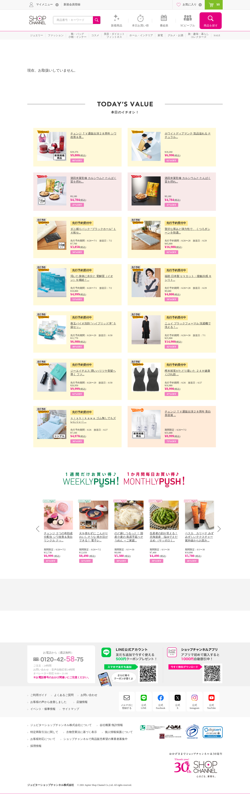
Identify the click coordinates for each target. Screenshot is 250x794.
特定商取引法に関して (44, 732)
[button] (213, 732)
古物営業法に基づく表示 (81, 732)
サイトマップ (70, 708)
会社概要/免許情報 (111, 725)
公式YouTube (211, 706)
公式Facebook (160, 706)
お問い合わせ (89, 695)
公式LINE (143, 706)
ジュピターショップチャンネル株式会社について (61, 725)
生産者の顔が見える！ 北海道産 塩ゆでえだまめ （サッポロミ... (164, 537)
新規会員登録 (72, 4)
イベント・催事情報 (42, 708)
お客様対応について (42, 739)
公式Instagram (194, 706)
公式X (177, 706)
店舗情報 (82, 702)
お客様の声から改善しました (48, 702)
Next (218, 528)
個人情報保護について (119, 732)
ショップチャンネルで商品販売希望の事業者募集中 (95, 739)
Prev (39, 528)
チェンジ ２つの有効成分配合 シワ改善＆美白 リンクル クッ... (58, 537)
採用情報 (35, 745)
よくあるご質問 (64, 695)
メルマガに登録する (127, 706)
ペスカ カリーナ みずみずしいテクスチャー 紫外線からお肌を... (199, 537)
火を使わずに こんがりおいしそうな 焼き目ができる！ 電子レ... (93, 537)
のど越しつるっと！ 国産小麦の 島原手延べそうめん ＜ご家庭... (128, 537)
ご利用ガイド (38, 695)
